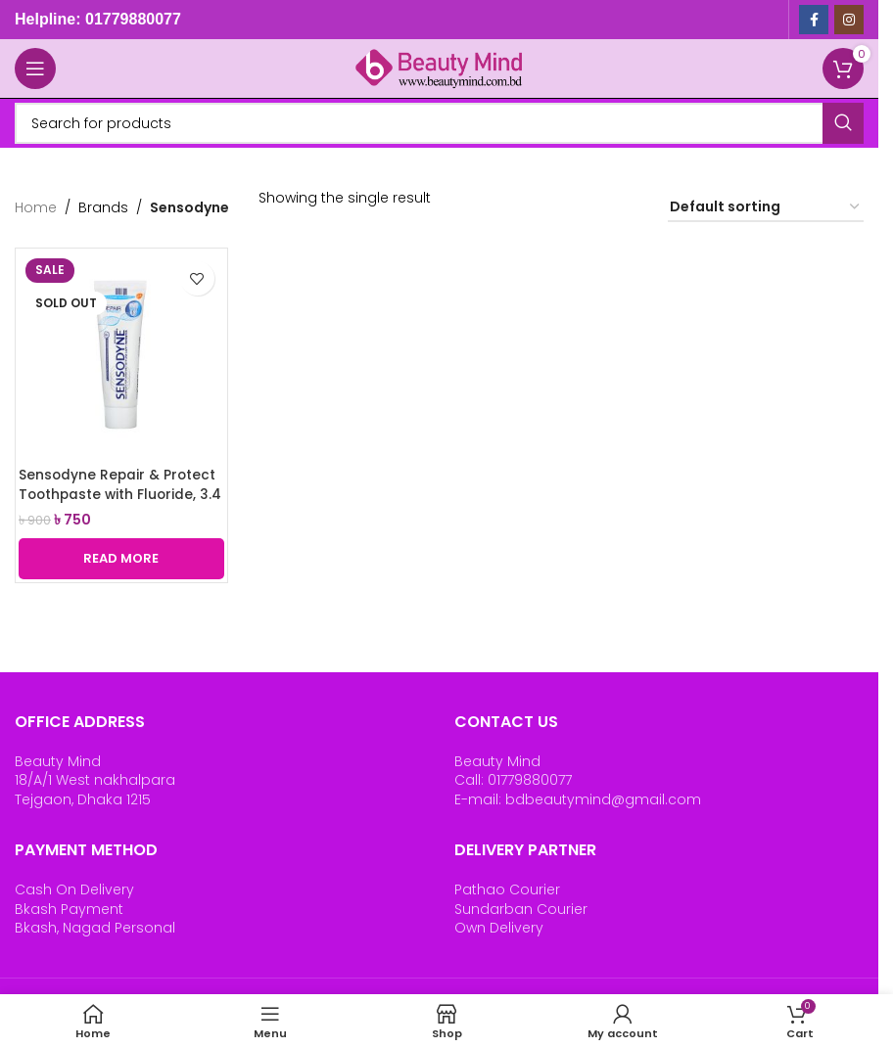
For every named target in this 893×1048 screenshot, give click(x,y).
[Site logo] (440, 67)
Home (36, 207)
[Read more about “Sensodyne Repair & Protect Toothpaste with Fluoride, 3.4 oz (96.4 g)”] (121, 558)
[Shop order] (766, 208)
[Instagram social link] (849, 19)
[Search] (439, 123)
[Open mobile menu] (35, 68)
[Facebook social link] (813, 19)
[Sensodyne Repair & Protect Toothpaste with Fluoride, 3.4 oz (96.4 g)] (121, 354)
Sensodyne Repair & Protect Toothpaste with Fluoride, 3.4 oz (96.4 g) (118, 494)
